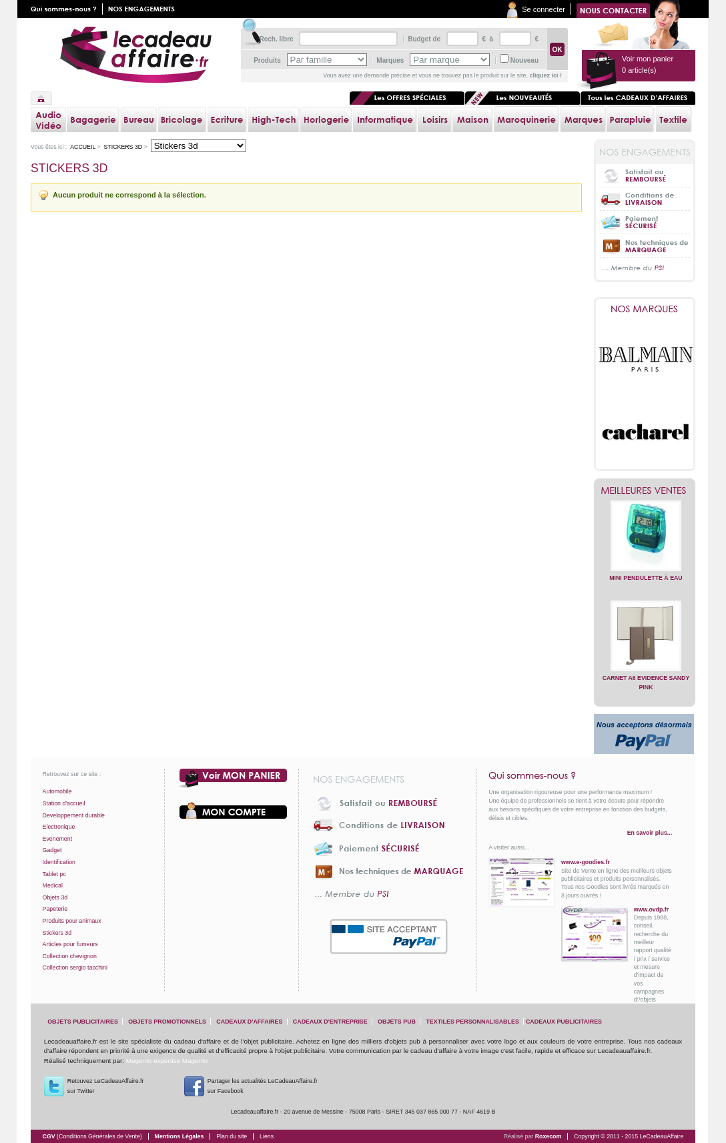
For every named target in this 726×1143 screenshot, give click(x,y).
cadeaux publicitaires (564, 1021)
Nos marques (644, 309)
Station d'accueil (64, 803)
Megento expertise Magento (167, 1060)
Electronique (59, 826)
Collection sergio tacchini (75, 967)
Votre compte (233, 811)
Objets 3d (55, 897)
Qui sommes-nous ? (580, 775)
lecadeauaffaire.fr (136, 54)
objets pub (397, 1021)
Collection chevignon (70, 956)
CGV (92, 1136)
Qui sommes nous (67, 9)
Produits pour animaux (72, 920)
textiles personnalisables (472, 1021)
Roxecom (548, 1136)
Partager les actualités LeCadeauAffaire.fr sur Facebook (263, 1086)
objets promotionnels (167, 1021)
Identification (59, 862)
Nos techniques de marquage (645, 245)
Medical (53, 885)
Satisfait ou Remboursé (645, 175)
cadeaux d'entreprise (330, 1021)
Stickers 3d (122, 146)
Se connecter (543, 9)
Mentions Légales (179, 1136)
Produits (267, 60)
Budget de (424, 39)
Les (522, 98)
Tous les (638, 98)
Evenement (58, 838)
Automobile (57, 791)
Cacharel (646, 432)
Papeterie (55, 908)
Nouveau (524, 60)
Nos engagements (144, 9)
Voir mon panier (233, 779)
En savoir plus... (649, 832)
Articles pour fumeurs (70, 944)
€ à (486, 39)
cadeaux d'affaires (249, 1021)
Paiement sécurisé (645, 222)
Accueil (41, 98)
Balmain (646, 359)
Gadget (52, 850)
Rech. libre (276, 39)
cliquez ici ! (545, 75)
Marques (390, 60)
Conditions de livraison (645, 198)
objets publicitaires (82, 1021)
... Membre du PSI (645, 268)
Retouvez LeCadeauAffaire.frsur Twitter (105, 1086)
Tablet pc (54, 874)
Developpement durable (74, 815)
